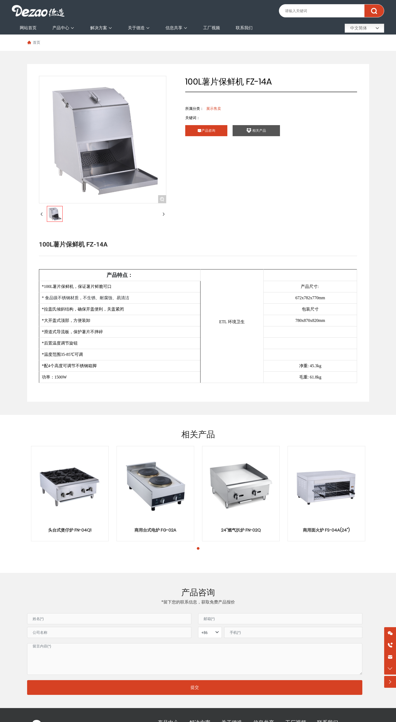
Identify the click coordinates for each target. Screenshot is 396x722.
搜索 (374, 10)
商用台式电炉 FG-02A (155, 530)
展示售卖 (213, 108)
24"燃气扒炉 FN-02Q (241, 530)
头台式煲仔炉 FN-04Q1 (69, 530)
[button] (198, 548)
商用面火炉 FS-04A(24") (326, 530)
